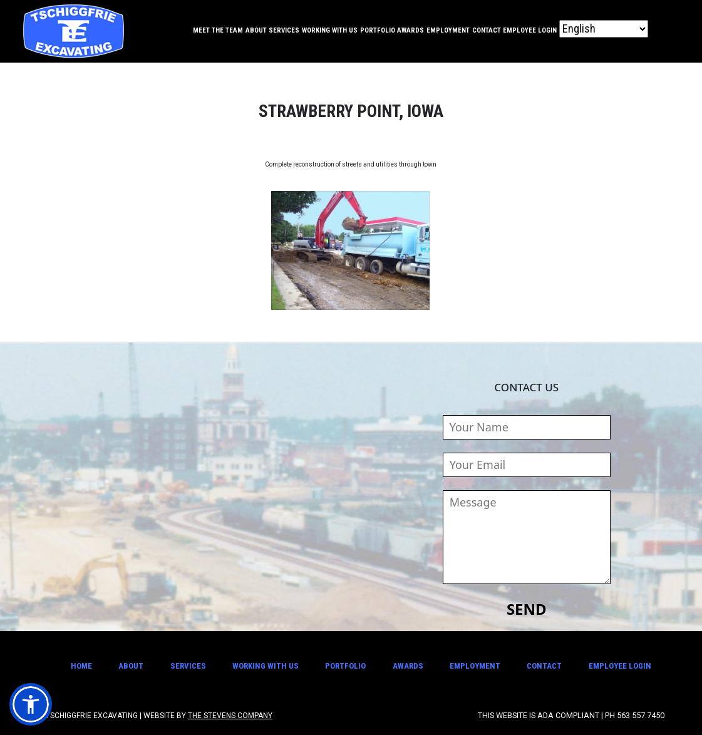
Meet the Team (218, 30)
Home (81, 666)
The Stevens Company (230, 715)
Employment (448, 30)
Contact (486, 30)
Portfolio (377, 30)
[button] (31, 704)
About (256, 30)
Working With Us (330, 30)
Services (284, 30)
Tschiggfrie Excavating (73, 31)
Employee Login (530, 30)
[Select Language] (603, 29)
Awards (410, 30)
